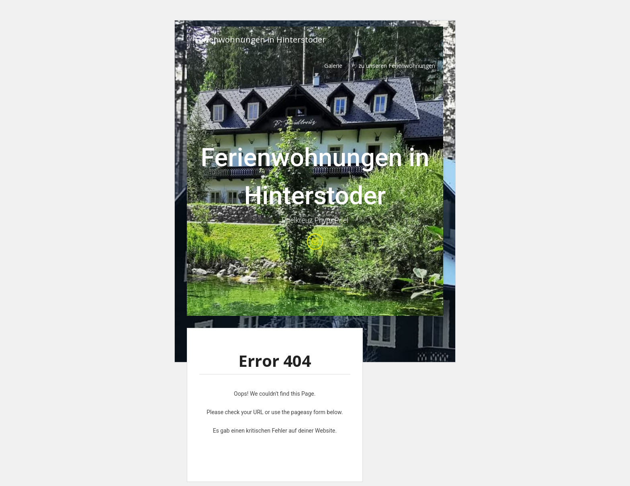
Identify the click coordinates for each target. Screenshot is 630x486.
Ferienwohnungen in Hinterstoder (260, 39)
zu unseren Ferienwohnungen (396, 65)
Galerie (333, 65)
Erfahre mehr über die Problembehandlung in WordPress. (275, 449)
